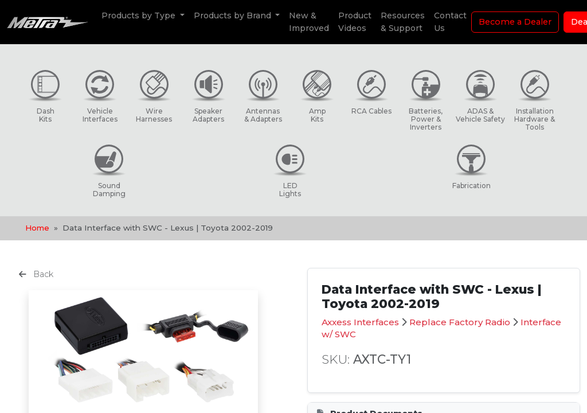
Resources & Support (403, 21)
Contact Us (450, 21)
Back (36, 274)
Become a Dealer (515, 22)
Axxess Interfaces (360, 322)
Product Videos (354, 21)
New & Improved (309, 21)
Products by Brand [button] (233, 15)
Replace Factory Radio (459, 322)
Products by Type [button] (139, 15)
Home (37, 227)
